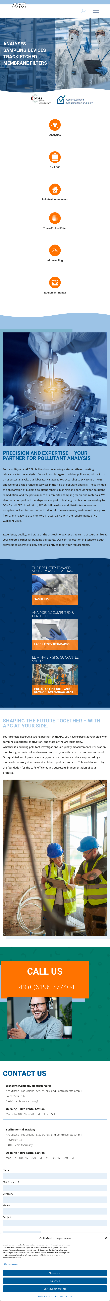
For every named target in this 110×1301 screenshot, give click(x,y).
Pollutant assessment (55, 199)
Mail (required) (11, 1182)
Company (8, 1193)
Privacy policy (59, 1296)
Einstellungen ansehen (55, 1288)
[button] (105, 1238)
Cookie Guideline (45, 1296)
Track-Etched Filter (55, 228)
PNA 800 (55, 167)
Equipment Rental (55, 292)
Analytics (55, 135)
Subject (55, 1220)
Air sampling (55, 260)
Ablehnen (55, 1280)
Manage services (11, 1264)
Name (6, 1170)
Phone (6, 1205)
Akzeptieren (55, 1273)
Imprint (69, 1296)
